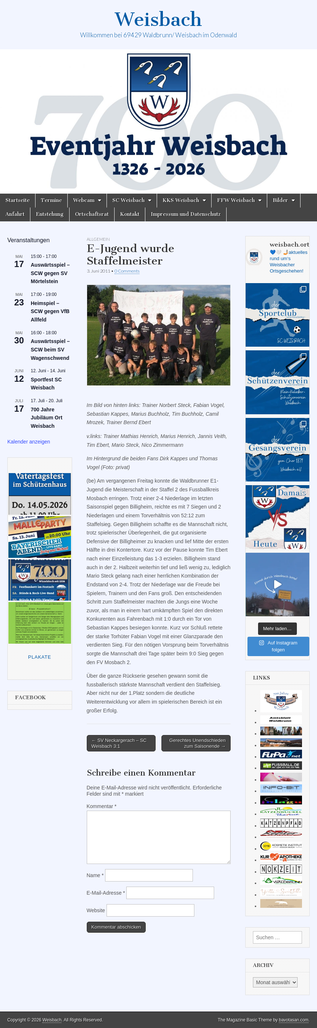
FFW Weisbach (236, 200)
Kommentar (102, 806)
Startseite (17, 200)
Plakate (39, 657)
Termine (51, 200)
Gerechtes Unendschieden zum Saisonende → (197, 743)
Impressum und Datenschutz (186, 214)
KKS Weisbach (181, 200)
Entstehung (50, 214)
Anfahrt (15, 214)
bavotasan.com (294, 1020)
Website (96, 910)
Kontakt (129, 214)
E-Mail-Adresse (106, 893)
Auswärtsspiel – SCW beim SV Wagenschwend (50, 349)
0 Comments (127, 271)
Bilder (280, 200)
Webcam (83, 200)
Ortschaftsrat (92, 214)
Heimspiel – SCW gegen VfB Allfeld (50, 311)
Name (95, 875)
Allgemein (98, 239)
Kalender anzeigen (28, 442)
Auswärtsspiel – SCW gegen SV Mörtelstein (50, 273)
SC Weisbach (128, 200)
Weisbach (158, 19)
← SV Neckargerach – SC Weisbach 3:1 (119, 743)
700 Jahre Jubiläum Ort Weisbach (46, 418)
